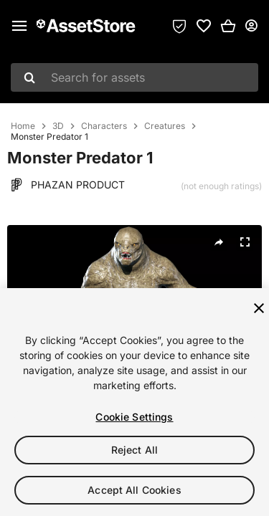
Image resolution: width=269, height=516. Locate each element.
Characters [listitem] (104, 126)
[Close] (259, 308)
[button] (228, 25)
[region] (134, 402)
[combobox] (134, 77)
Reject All (134, 450)
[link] (203, 25)
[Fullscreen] (244, 242)
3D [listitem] (58, 126)
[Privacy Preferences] (179, 25)
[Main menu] (19, 25)
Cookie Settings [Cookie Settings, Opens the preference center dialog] (134, 417)
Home (23, 126)
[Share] (218, 242)
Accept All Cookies (134, 490)
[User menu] (251, 26)
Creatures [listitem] (164, 126)
